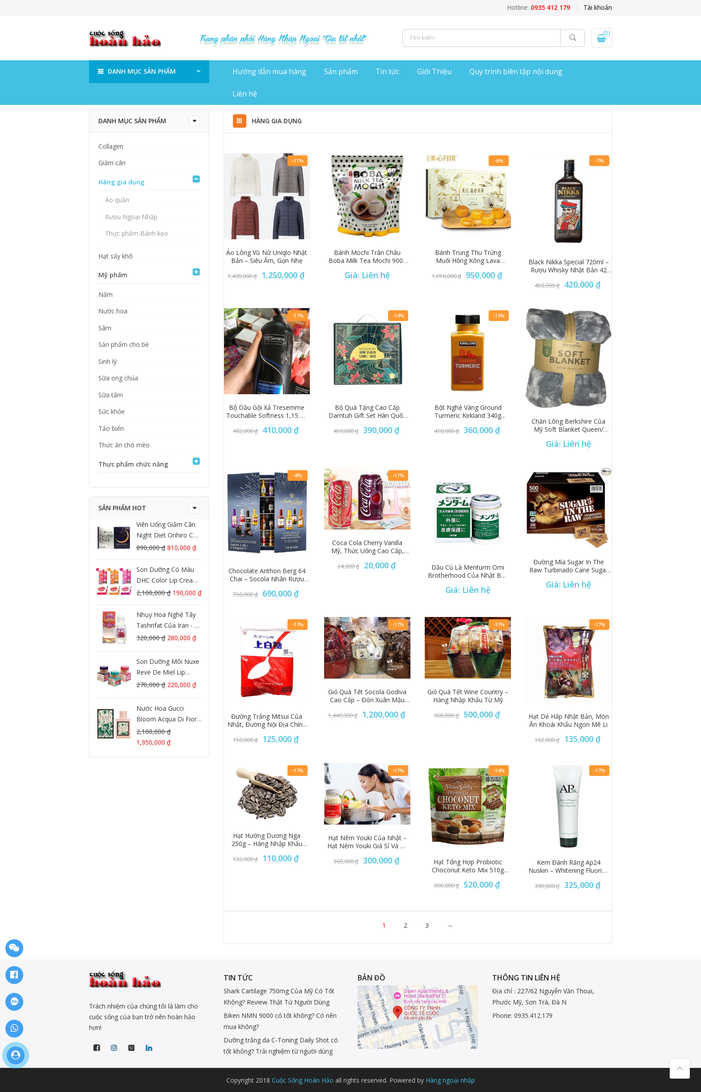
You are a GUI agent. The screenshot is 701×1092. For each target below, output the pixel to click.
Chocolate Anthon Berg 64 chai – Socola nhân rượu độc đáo (266, 575)
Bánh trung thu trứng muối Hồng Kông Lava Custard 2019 (468, 257)
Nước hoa (112, 311)
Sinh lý (107, 361)
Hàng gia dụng (121, 182)
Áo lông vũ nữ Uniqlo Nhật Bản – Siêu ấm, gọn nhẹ (266, 257)
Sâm (104, 328)
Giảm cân (112, 162)
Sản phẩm (341, 71)
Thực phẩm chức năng (133, 464)
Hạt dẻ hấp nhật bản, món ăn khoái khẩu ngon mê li (568, 721)
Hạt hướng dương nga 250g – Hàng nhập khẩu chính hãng (267, 840)
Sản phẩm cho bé (123, 344)
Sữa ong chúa (118, 378)
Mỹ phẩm (112, 275)
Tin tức (387, 71)
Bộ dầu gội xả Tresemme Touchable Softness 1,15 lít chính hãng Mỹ (266, 412)
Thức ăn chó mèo (124, 445)
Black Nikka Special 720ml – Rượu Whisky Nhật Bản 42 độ (568, 266)
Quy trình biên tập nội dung (515, 71)
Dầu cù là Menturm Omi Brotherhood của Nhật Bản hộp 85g (468, 571)
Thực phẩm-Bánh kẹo (136, 233)
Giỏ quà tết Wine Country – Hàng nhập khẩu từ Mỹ (467, 696)
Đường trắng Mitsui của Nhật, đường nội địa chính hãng (267, 721)
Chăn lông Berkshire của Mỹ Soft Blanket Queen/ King (568, 425)
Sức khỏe (111, 411)
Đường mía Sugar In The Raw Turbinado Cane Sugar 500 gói (568, 566)
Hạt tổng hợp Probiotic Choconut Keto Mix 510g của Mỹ (468, 866)
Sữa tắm (110, 395)
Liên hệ (244, 94)
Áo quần (117, 200)
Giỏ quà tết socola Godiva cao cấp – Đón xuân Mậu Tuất (367, 696)
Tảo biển (111, 428)
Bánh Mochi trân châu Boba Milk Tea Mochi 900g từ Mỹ (367, 257)
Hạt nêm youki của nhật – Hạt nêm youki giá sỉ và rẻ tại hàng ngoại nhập (367, 842)
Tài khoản (597, 7)
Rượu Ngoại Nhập (131, 217)
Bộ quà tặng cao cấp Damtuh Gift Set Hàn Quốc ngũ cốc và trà (367, 412)
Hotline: (538, 7)
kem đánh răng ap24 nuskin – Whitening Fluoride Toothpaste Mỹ (568, 867)
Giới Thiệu (434, 71)
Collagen (110, 146)
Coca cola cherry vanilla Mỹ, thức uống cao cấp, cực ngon (367, 547)
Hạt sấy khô (115, 256)
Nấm (105, 294)
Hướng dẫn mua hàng (269, 71)
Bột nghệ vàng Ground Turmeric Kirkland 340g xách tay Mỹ (468, 412)
